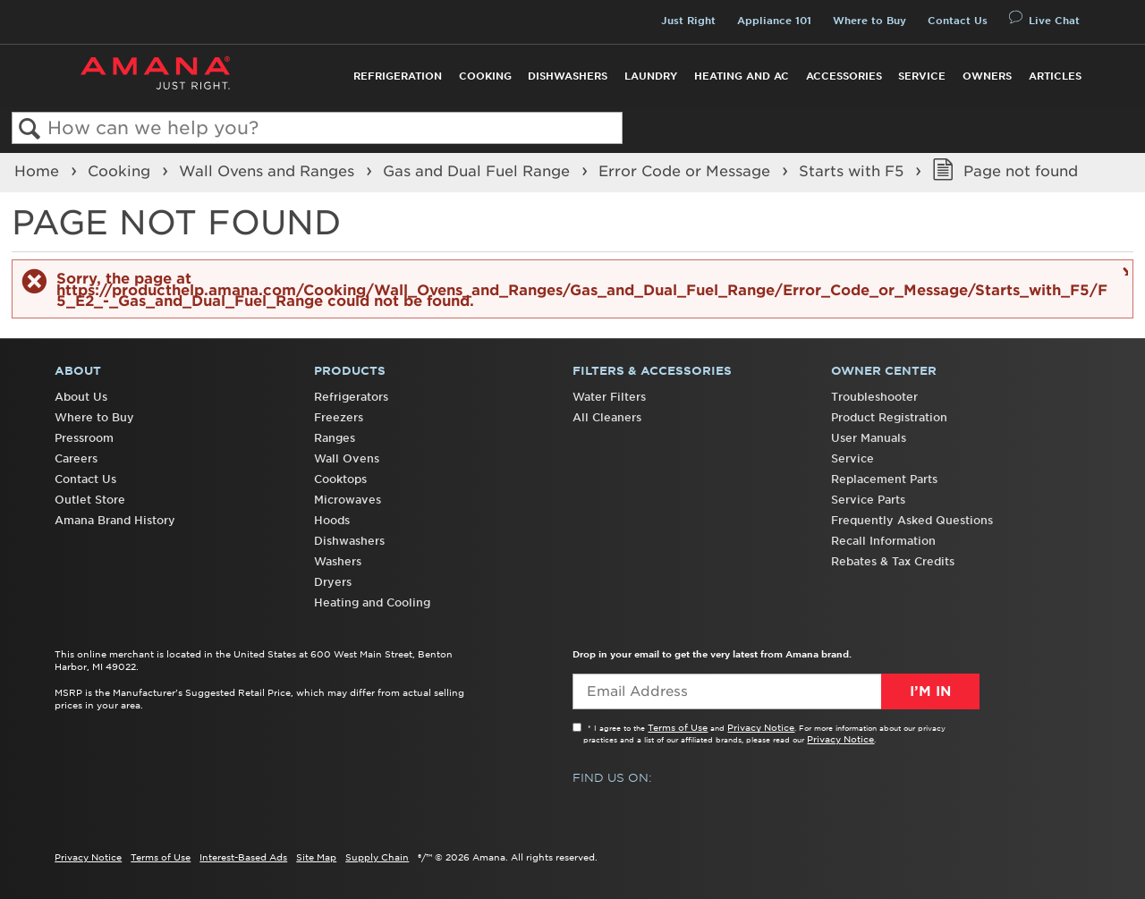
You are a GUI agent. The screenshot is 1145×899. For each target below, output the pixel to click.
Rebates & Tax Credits (892, 561)
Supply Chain (377, 857)
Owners (987, 76)
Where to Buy (869, 20)
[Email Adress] (776, 691)
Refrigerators (351, 396)
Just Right (688, 20)
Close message (1123, 271)
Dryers (333, 582)
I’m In (930, 691)
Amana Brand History (115, 520)
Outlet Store (90, 499)
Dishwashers (567, 76)
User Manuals (868, 438)
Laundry (650, 76)
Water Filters (609, 396)
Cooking (485, 76)
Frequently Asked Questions (912, 520)
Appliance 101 (774, 20)
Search (30, 129)
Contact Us (958, 20)
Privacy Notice (760, 727)
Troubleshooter (874, 396)
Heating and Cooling (372, 602)
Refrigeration (397, 76)
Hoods (332, 520)
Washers (337, 561)
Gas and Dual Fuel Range (478, 171)
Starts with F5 (853, 171)
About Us (81, 396)
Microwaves (347, 499)
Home (39, 171)
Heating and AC (741, 76)
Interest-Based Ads (243, 857)
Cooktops (340, 479)
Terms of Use (678, 727)
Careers (76, 458)
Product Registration (889, 417)
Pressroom (84, 438)
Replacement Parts (884, 479)
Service (922, 76)
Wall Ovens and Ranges (269, 171)
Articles (1055, 76)
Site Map (316, 857)
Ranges (334, 438)
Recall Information (883, 540)
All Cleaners (606, 417)
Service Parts (868, 499)
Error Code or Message (686, 171)
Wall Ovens (346, 458)
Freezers (338, 417)
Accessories (844, 76)
